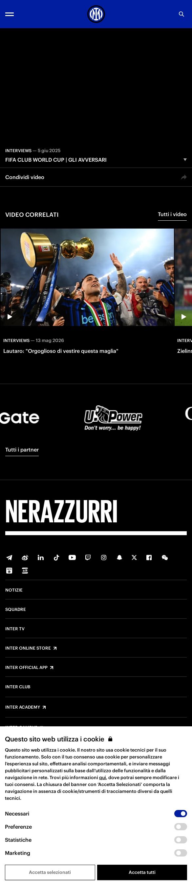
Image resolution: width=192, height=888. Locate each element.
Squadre (15, 609)
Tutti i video (172, 214)
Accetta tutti (142, 872)
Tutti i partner (22, 449)
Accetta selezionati (50, 872)
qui (102, 777)
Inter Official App (26, 667)
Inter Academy (22, 707)
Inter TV (15, 629)
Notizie (14, 590)
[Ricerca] (181, 14)
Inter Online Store (28, 648)
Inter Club (17, 687)
